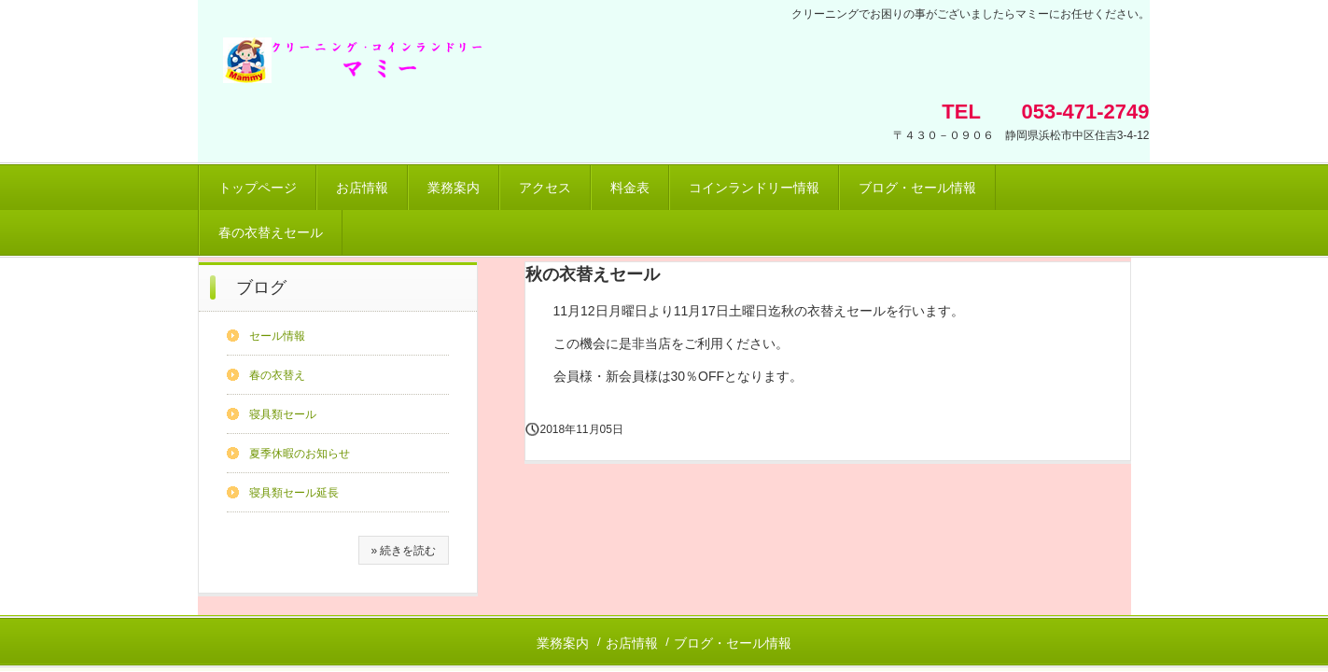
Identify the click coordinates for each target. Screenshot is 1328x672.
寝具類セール (282, 414)
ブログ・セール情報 (917, 187)
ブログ (261, 287)
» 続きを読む (403, 550)
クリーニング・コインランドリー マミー (503, 67)
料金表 (630, 187)
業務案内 (453, 187)
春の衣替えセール (270, 232)
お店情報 (362, 187)
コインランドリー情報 (754, 187)
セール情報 (277, 336)
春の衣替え (277, 375)
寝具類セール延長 (294, 492)
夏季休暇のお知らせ (299, 453)
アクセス (545, 187)
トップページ (257, 187)
